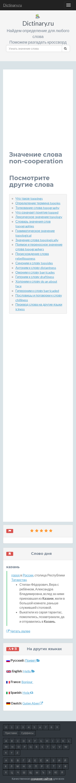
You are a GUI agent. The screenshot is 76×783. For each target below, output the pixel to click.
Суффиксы (27, 733)
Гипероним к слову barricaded (37, 291)
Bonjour (27, 682)
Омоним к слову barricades (35, 272)
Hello (29, 671)
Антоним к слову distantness (35, 268)
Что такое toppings (29, 198)
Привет (32, 660)
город (15, 575)
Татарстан (19, 580)
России (28, 575)
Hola (27, 692)
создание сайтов (41, 778)
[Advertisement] (38, 113)
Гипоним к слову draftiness (34, 277)
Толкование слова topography (37, 208)
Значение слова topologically (36, 240)
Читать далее (18, 631)
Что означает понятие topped (36, 212)
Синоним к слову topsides (34, 263)
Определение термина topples (37, 203)
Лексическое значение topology (38, 217)
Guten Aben (32, 703)
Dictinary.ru (12, 5)
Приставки (11, 733)
